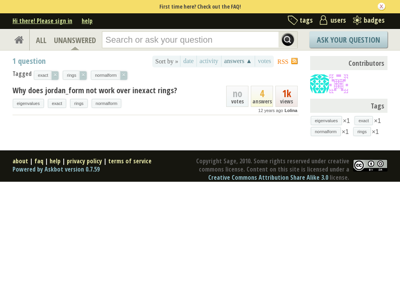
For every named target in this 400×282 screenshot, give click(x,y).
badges (374, 20)
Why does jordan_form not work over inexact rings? (94, 90)
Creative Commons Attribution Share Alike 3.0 (268, 177)
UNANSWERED (75, 40)
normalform (107, 103)
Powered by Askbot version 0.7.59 (56, 169)
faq (38, 161)
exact (57, 103)
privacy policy (84, 161)
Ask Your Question (348, 39)
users (338, 20)
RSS (282, 61)
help (87, 20)
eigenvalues (28, 103)
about (20, 161)
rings (79, 103)
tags (306, 20)
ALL (41, 40)
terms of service (130, 161)
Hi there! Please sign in (42, 20)
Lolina (291, 110)
